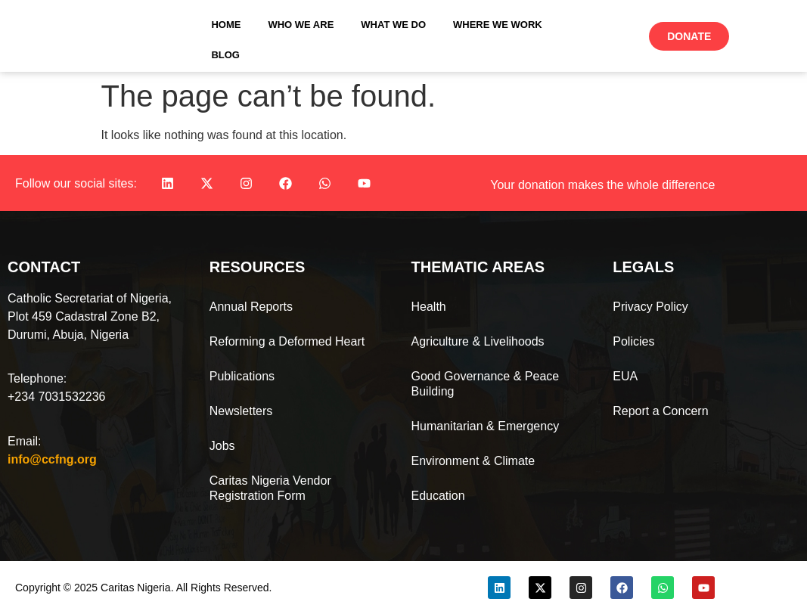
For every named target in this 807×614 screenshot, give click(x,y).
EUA (625, 376)
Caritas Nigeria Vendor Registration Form (270, 488)
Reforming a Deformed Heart (287, 341)
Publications (242, 376)
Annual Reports (251, 306)
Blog (225, 54)
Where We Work (497, 24)
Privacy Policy (650, 306)
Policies (633, 341)
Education (438, 495)
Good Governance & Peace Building (485, 384)
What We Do (393, 24)
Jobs (222, 445)
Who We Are (301, 24)
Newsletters (241, 411)
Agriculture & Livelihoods (478, 341)
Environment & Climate (473, 460)
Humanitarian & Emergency (485, 426)
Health (428, 306)
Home (226, 24)
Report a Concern (660, 411)
